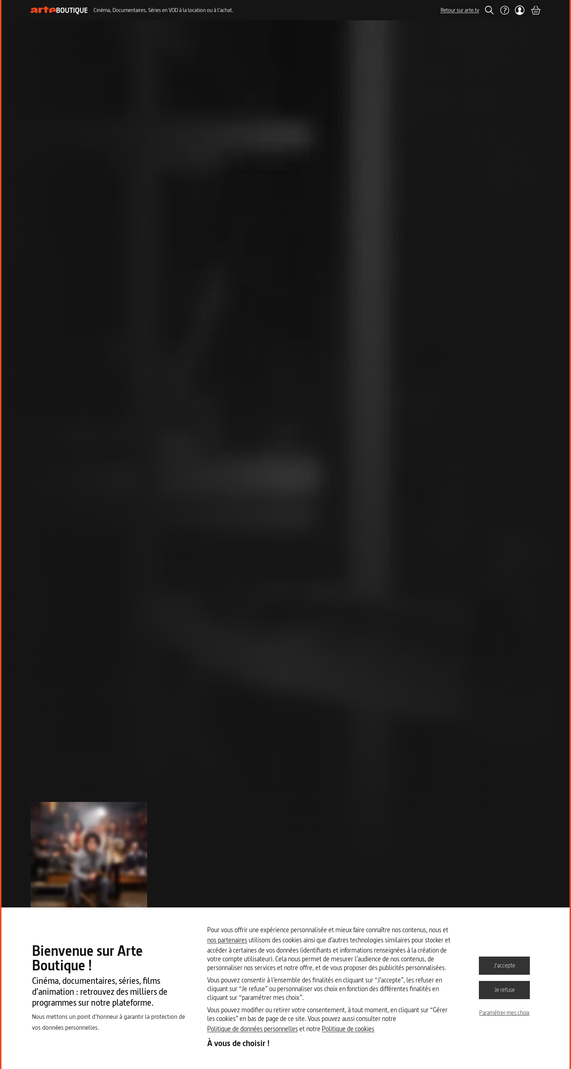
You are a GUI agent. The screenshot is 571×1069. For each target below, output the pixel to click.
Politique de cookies (348, 1028)
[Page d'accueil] (59, 10)
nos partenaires (227, 940)
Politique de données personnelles (252, 1028)
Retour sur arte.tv (460, 10)
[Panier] (535, 10)
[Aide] (504, 10)
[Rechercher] (489, 10)
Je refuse (504, 990)
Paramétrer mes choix (504, 1013)
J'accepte (504, 965)
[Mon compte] (520, 10)
